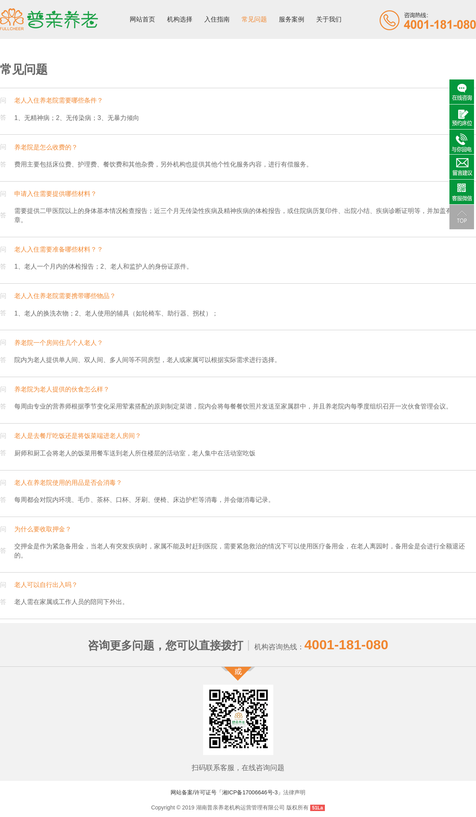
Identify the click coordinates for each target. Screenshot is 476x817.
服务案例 (291, 19)
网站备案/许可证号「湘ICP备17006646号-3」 (227, 792)
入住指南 (217, 19)
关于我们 (329, 19)
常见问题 (254, 19)
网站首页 (142, 19)
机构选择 (179, 19)
